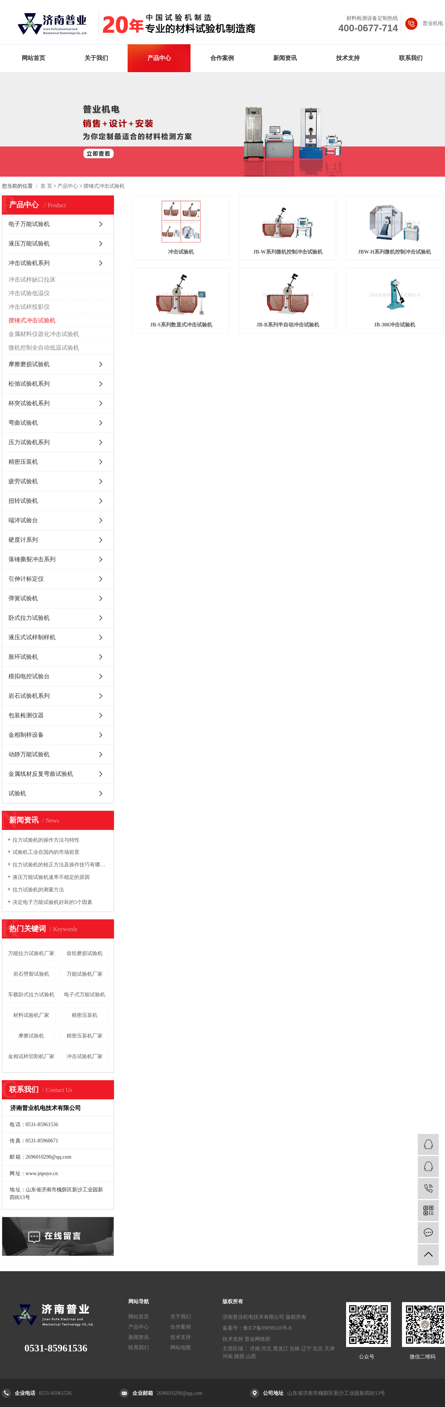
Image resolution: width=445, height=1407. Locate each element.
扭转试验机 (23, 501)
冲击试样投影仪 (29, 307)
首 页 (46, 186)
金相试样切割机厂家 (31, 1056)
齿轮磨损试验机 (85, 953)
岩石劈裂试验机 (31, 974)
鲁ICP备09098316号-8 (267, 1328)
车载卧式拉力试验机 (31, 994)
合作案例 (222, 58)
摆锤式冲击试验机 (104, 186)
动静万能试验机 (29, 754)
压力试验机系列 (29, 442)
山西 (251, 1356)
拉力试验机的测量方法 (38, 889)
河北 (266, 1348)
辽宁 (306, 1348)
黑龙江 (280, 1348)
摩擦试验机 (31, 1036)
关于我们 (96, 58)
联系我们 (411, 58)
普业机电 (433, 23)
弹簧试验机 (23, 598)
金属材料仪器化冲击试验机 (43, 334)
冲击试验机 (181, 252)
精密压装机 (23, 462)
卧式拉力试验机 (29, 618)
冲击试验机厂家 (85, 1056)
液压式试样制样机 (32, 637)
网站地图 (180, 1347)
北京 (318, 1348)
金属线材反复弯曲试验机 (40, 774)
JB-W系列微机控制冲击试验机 (288, 252)
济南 (255, 1348)
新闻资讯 (285, 58)
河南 (227, 1356)
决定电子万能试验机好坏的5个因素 (52, 902)
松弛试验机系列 (29, 384)
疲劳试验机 (23, 481)
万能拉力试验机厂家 (31, 953)
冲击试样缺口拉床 (32, 279)
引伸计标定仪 (26, 579)
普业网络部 (257, 1339)
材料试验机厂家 (31, 1015)
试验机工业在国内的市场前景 (46, 852)
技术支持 (348, 58)
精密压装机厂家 (85, 1036)
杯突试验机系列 (29, 403)
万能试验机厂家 (85, 974)
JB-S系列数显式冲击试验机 (181, 325)
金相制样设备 (26, 735)
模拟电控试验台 (29, 676)
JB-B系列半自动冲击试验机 (287, 325)
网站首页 (33, 58)
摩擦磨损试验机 (29, 364)
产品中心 (159, 58)
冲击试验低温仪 (29, 293)
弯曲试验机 (23, 423)
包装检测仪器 (26, 715)
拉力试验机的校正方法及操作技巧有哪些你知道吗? (60, 864)
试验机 (17, 793)
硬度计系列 (23, 540)
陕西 (239, 1356)
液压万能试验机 (29, 243)
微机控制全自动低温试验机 (43, 347)
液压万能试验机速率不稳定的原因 (51, 877)
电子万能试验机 (29, 224)
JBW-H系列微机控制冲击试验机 (394, 252)
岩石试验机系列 (29, 696)
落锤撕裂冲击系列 (32, 559)
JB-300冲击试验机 (394, 325)
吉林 (294, 1348)
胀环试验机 (23, 657)
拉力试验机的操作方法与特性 (46, 840)
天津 (329, 1348)
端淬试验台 (23, 520)
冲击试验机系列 (29, 263)
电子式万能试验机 (84, 994)
